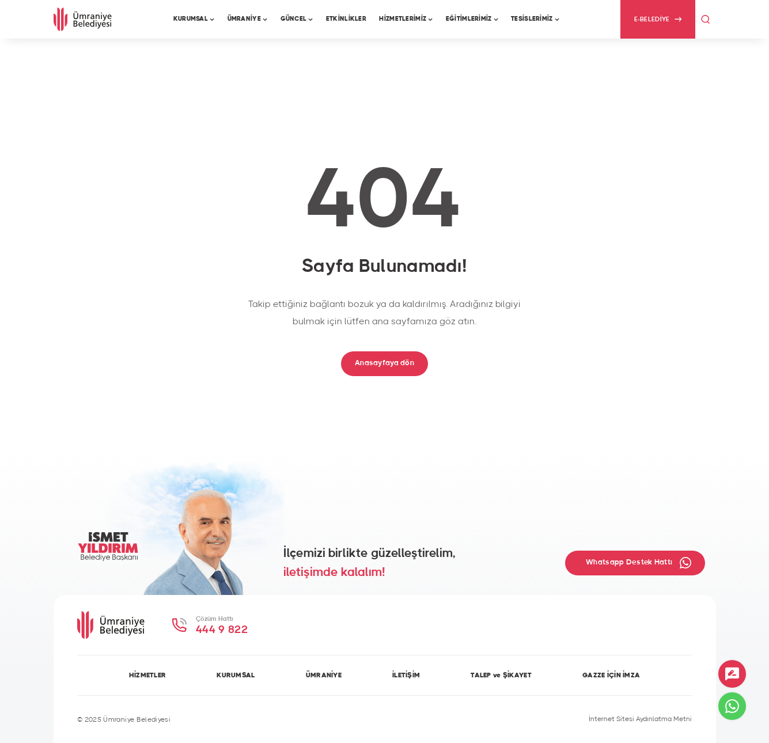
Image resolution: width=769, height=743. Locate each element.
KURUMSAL (236, 675)
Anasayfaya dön (384, 363)
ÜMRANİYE (324, 675)
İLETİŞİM (406, 675)
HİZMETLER (147, 675)
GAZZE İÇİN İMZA (611, 675)
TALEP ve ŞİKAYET (501, 675)
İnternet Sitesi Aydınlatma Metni (640, 718)
